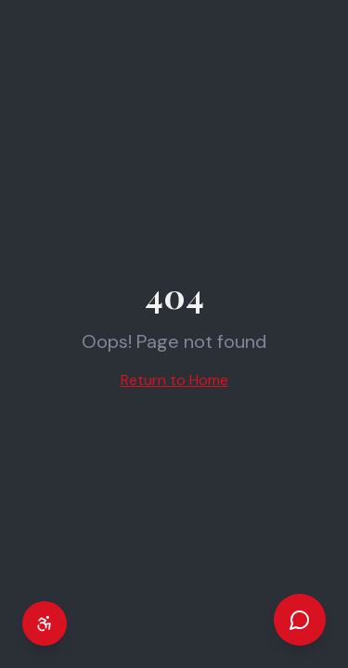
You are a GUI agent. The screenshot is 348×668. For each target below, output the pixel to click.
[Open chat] (300, 620)
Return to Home (174, 380)
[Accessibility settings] (44, 623)
